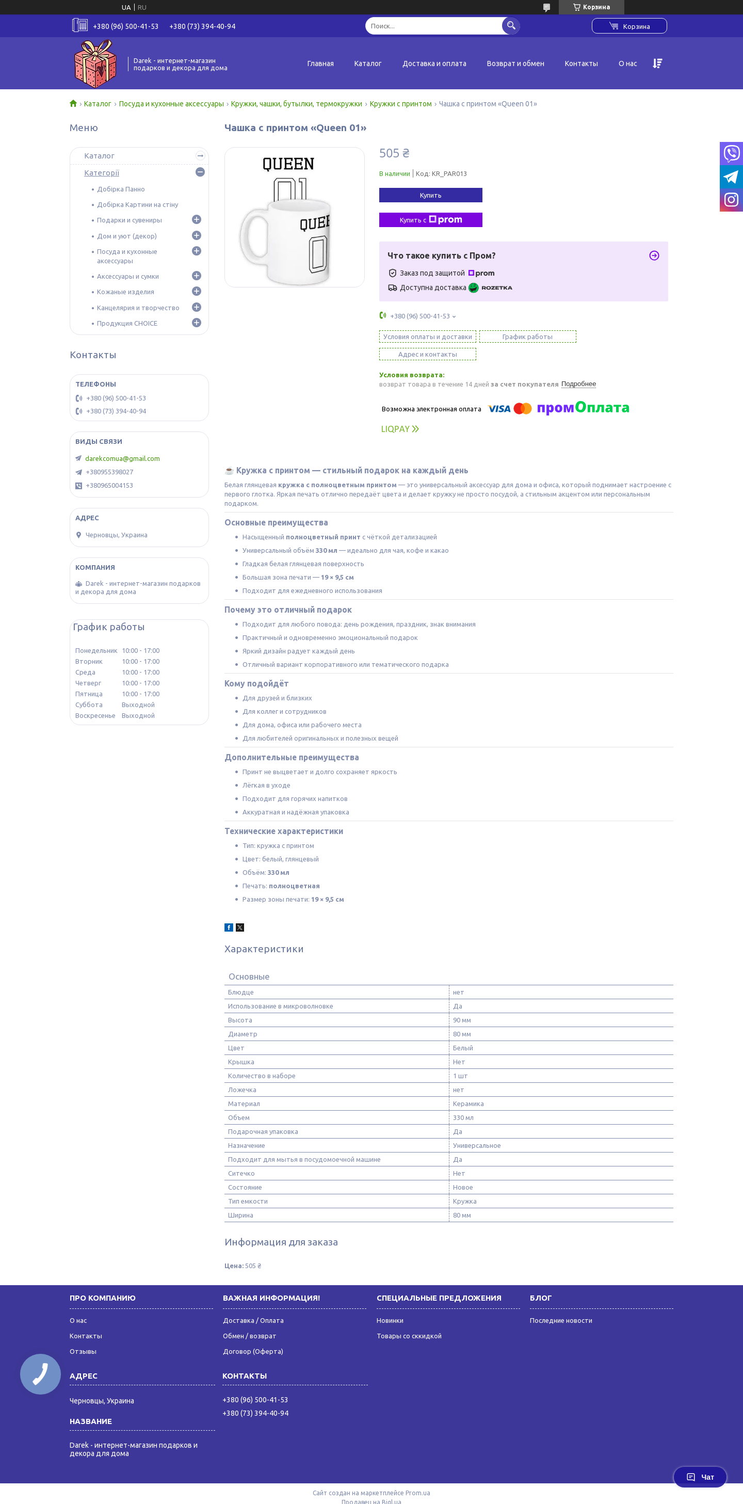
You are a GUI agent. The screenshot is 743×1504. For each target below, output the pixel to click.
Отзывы (83, 1333)
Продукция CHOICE (127, 323)
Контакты (581, 63)
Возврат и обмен (515, 63)
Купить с (431, 220)
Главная (321, 63)
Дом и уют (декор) (127, 235)
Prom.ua (418, 1475)
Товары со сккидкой (409, 1318)
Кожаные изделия (125, 291)
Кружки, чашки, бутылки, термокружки (296, 104)
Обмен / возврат (250, 1318)
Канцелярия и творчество (138, 307)
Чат (700, 1477)
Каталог (368, 63)
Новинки (390, 1302)
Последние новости (561, 1302)
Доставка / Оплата (253, 1302)
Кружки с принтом (401, 104)
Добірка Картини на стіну (137, 204)
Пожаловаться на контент (408, 1494)
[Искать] (511, 26)
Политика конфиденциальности (501, 1494)
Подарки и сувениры (129, 219)
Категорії (101, 172)
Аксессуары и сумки (128, 276)
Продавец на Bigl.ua (371, 1484)
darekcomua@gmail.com (122, 458)
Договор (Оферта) (253, 1333)
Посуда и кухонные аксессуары (171, 104)
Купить (431, 195)
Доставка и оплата (434, 63)
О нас (628, 63)
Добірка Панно (121, 189)
